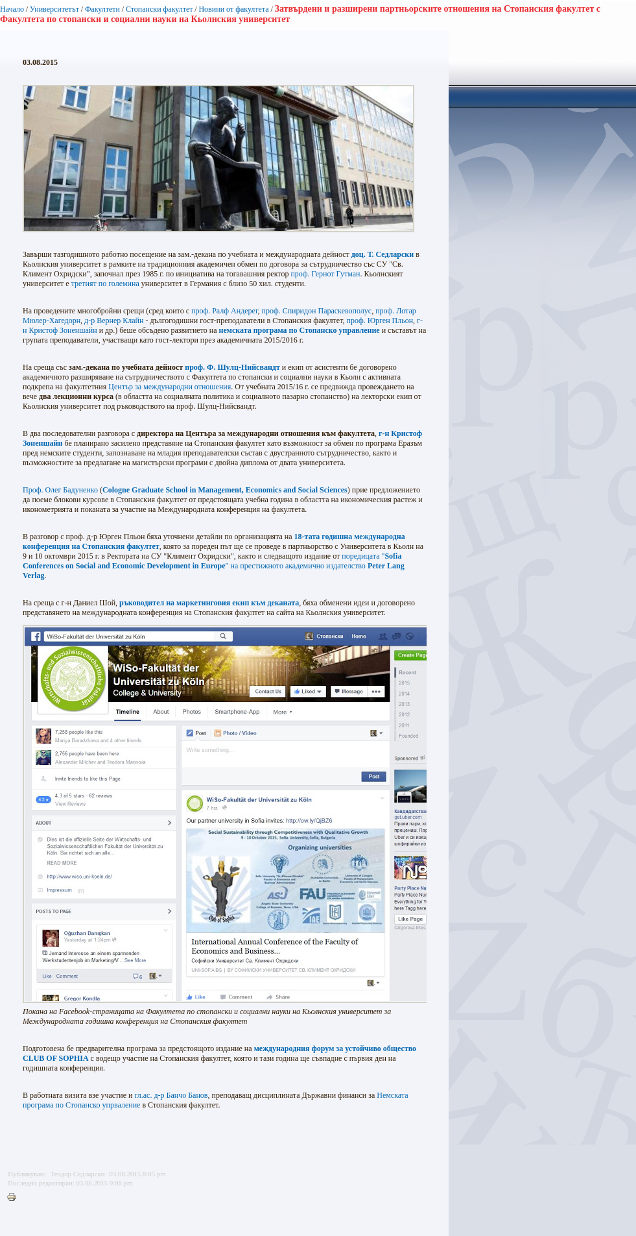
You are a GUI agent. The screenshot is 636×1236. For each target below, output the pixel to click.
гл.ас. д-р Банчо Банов (170, 1095)
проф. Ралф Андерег (224, 310)
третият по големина (105, 283)
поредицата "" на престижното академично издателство (214, 565)
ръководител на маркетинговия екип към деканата (209, 602)
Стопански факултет (159, 9)
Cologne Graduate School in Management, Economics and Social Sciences (224, 489)
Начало (12, 9)
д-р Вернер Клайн (113, 320)
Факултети (102, 9)
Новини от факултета (233, 9)
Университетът (54, 9)
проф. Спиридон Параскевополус (316, 310)
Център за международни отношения (169, 386)
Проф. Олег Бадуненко (60, 489)
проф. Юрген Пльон (380, 320)
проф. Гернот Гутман (325, 273)
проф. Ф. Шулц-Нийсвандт (232, 367)
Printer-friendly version (14, 1198)
